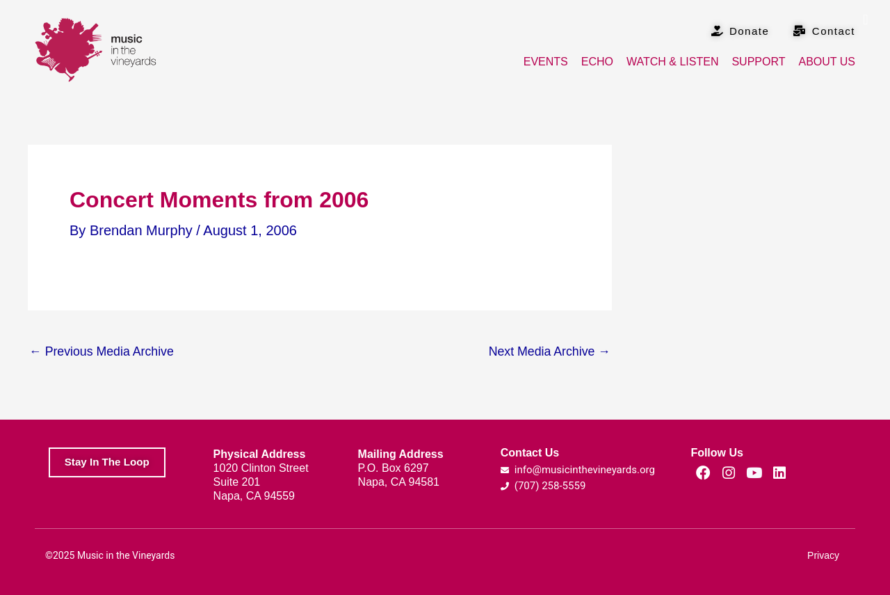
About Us (827, 62)
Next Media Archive (548, 351)
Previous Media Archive (102, 351)
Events (546, 62)
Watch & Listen (672, 62)
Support (758, 62)
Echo (597, 62)
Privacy (823, 555)
